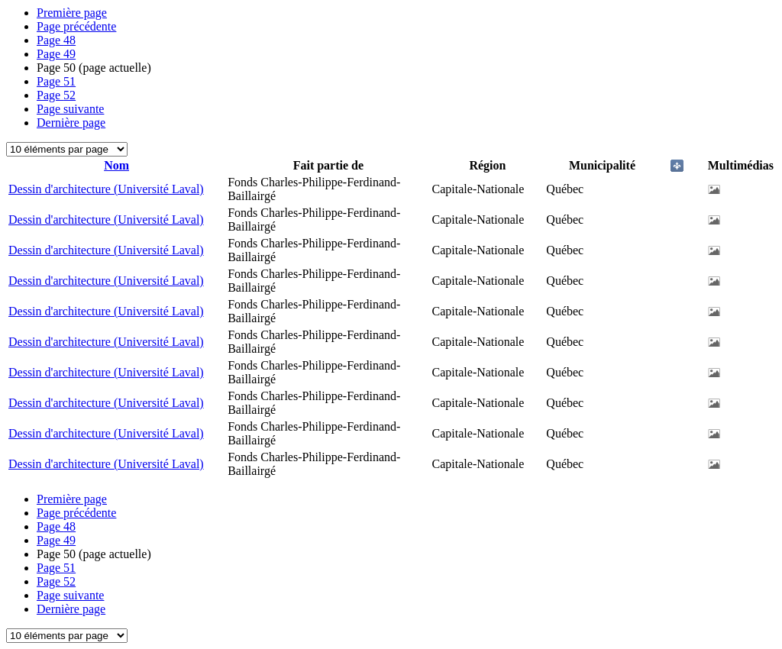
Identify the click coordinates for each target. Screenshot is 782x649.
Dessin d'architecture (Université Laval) (106, 188)
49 (56, 53)
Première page (72, 12)
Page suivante (70, 108)
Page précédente (76, 26)
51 (56, 81)
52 (56, 95)
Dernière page (71, 122)
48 (56, 40)
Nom (116, 165)
